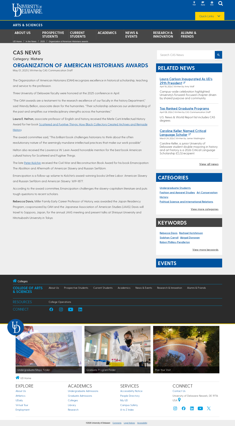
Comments (117, 423)
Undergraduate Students (175, 187)
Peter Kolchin (32, 162)
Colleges (73, 400)
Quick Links (206, 16)
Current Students (78, 34)
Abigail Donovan (190, 237)
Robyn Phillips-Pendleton (175, 242)
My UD (124, 400)
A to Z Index (127, 409)
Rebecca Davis (169, 232)
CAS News (27, 52)
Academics (107, 32)
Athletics (20, 395)
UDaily (19, 400)
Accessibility (142, 423)
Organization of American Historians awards (68, 41)
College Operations (60, 301)
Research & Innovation (163, 34)
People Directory (130, 395)
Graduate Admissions (80, 395)
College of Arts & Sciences (28, 290)
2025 (42, 41)
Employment (23, 409)
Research (73, 409)
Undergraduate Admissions (83, 390)
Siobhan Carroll (169, 237)
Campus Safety (129, 405)
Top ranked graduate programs (184, 108)
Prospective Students (53, 34)
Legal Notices (129, 423)
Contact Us (179, 390)
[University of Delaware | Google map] (179, 400)
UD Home (17, 41)
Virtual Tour (22, 405)
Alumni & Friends (188, 34)
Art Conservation (207, 192)
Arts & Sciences (28, 25)
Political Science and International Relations (186, 201)
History (37, 58)
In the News (31, 41)
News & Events (131, 34)
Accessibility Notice (131, 390)
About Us (22, 32)
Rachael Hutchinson (191, 232)
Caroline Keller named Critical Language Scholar (183, 133)
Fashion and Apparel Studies (177, 192)
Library (72, 405)
